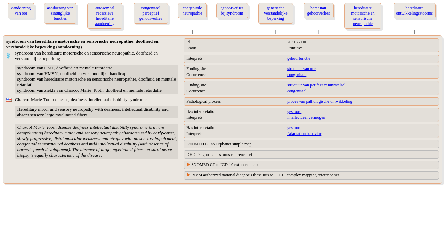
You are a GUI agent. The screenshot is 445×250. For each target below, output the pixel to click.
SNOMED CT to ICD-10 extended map (224, 164)
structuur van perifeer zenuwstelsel (316, 85)
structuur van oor (301, 68)
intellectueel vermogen (306, 117)
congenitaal (296, 74)
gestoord (294, 111)
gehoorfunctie (298, 58)
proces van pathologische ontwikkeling (320, 101)
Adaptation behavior (304, 133)
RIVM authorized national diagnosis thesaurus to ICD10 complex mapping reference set (265, 175)
